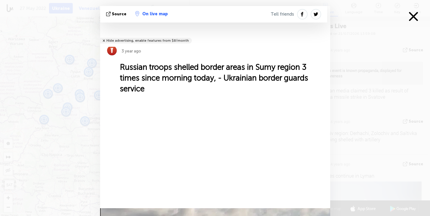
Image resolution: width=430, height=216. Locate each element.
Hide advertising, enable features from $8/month (147, 41)
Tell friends (282, 14)
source (116, 14)
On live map (151, 13)
